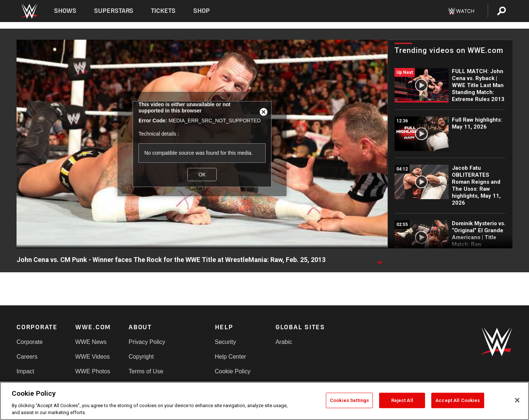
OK (202, 174)
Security (225, 342)
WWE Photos (92, 371)
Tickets (163, 10)
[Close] (517, 400)
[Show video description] (379, 260)
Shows (65, 10)
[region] (264, 401)
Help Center (230, 356)
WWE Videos (92, 356)
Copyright (141, 356)
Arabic (284, 342)
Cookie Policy (233, 371)
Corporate (30, 342)
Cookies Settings (349, 400)
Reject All (402, 400)
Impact (25, 371)
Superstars (114, 10)
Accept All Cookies (457, 400)
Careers (27, 356)
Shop (201, 10)
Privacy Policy (147, 342)
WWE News (91, 342)
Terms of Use (146, 371)
